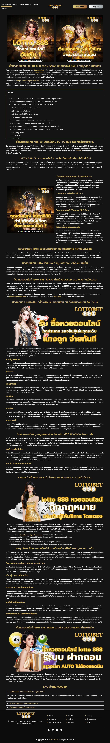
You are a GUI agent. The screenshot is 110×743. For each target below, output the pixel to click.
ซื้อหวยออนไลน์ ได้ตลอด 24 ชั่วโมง (26, 114)
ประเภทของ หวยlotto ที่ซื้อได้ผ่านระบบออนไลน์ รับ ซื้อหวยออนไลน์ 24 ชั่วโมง (37, 129)
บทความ (14, 5)
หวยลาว (17, 136)
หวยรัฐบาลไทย (19, 133)
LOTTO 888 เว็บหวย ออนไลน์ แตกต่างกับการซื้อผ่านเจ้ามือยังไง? (33, 105)
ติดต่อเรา (28, 5)
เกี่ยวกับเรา (36, 5)
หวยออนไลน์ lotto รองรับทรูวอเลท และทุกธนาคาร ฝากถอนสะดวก (34, 120)
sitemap (4, 8)
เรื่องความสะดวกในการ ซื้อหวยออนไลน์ (27, 108)
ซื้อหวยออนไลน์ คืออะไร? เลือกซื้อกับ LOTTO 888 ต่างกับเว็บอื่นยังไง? (35, 102)
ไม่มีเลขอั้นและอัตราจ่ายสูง (23, 117)
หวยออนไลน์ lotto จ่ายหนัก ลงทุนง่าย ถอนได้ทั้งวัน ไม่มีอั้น (31, 123)
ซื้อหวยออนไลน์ (6, 5)
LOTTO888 (54, 740)
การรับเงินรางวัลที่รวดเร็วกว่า (24, 111)
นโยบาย (21, 5)
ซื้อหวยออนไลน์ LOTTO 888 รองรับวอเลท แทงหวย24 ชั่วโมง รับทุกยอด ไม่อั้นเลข (36, 98)
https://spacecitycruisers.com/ (30, 535)
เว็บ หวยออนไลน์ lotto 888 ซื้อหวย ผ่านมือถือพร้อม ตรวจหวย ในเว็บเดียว (36, 126)
